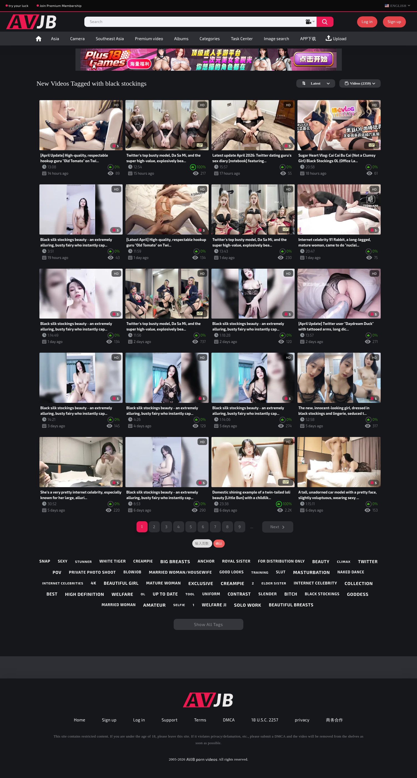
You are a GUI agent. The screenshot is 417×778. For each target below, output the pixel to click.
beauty (321, 561)
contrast (239, 593)
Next (275, 526)
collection (359, 583)
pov (57, 572)
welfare (122, 594)
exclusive (200, 583)
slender (267, 594)
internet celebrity (315, 583)
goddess (358, 594)
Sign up (394, 21)
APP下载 (308, 38)
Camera (77, 38)
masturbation (311, 572)
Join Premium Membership (61, 5)
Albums (181, 38)
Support (170, 719)
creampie (143, 561)
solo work (247, 604)
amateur (154, 604)
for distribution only (281, 561)
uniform (211, 594)
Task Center (242, 38)
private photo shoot (92, 572)
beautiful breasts (291, 604)
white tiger (112, 561)
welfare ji (214, 604)
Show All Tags (208, 624)
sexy (62, 561)
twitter (368, 561)
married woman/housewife (180, 572)
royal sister (236, 561)
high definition (84, 594)
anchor (206, 561)
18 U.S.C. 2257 (264, 719)
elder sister (274, 583)
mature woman (163, 583)
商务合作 (334, 719)
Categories (209, 38)
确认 (219, 543)
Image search (276, 38)
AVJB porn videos (202, 759)
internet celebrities (62, 583)
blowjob (132, 572)
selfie (179, 605)
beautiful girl (121, 583)
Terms (200, 719)
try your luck (18, 5)
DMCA (229, 719)
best (52, 593)
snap (44, 561)
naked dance (350, 572)
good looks (231, 572)
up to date (165, 593)
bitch (290, 593)
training (260, 572)
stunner (83, 561)
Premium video (149, 38)
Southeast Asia (110, 38)
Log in (367, 21)
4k (93, 583)
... (251, 526)
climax (344, 561)
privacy (302, 719)
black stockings (322, 594)
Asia (55, 38)
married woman (119, 605)
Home (39, 38)
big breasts (175, 561)
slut (281, 572)
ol (143, 594)
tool (190, 594)
